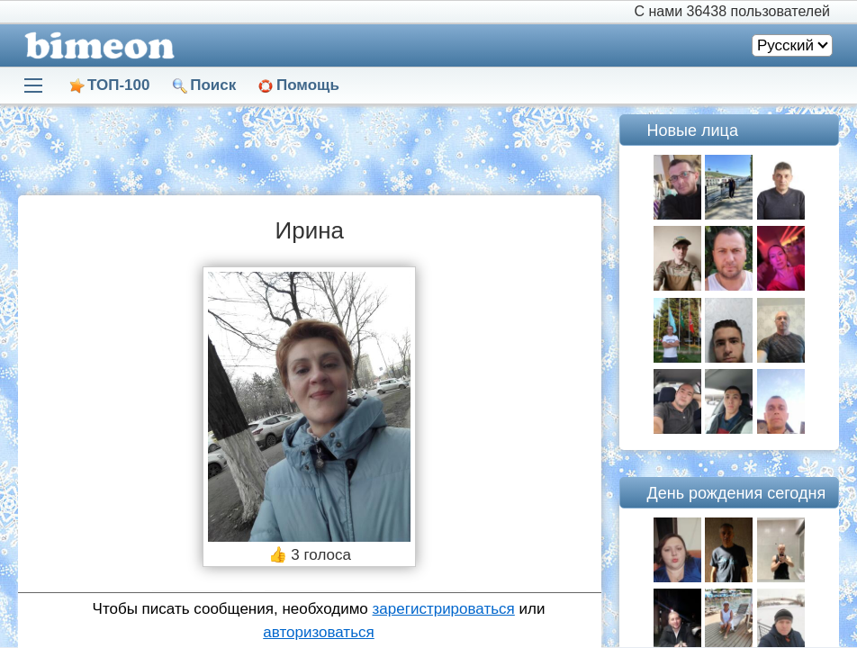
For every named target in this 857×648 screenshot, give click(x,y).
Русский (785, 45)
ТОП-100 (118, 85)
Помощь (307, 85)
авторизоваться (318, 632)
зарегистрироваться (444, 608)
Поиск (213, 85)
